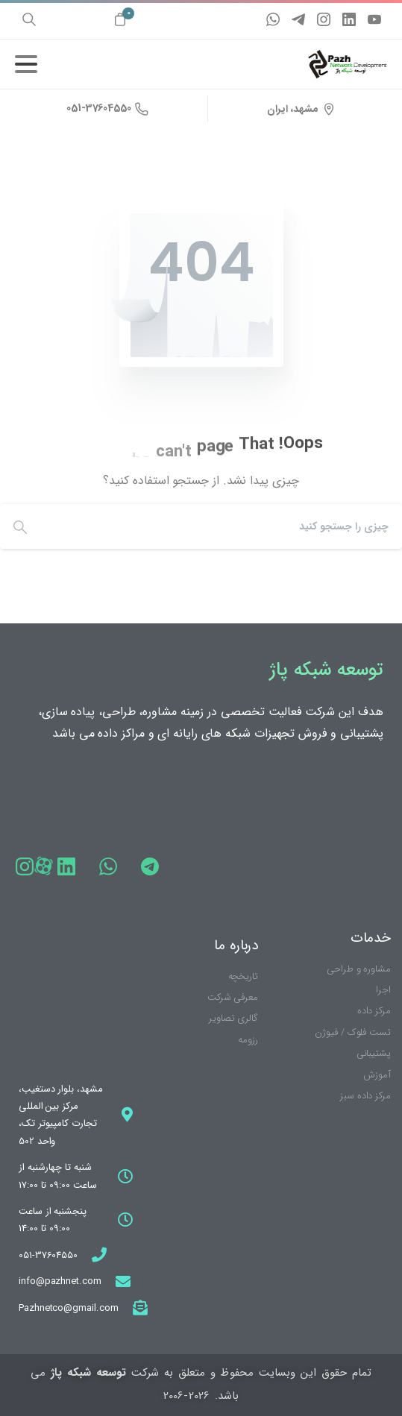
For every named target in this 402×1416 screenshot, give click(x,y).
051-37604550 (107, 108)
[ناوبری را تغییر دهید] (26, 64)
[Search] (225, 526)
